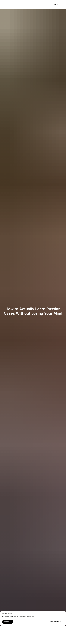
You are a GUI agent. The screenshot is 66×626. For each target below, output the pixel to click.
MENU (56, 4)
